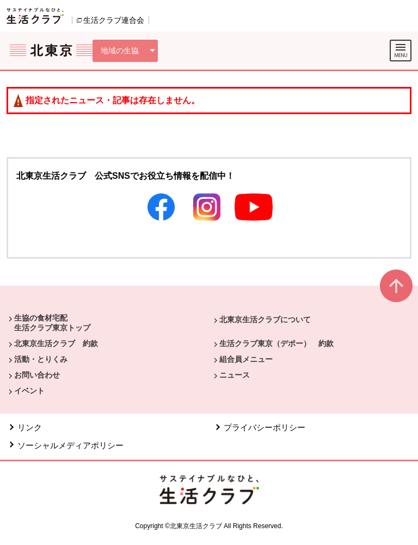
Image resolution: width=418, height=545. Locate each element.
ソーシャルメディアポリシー (70, 445)
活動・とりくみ (40, 359)
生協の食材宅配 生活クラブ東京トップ (52, 323)
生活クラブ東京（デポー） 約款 (276, 343)
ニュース (234, 375)
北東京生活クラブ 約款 (56, 343)
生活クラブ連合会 (113, 20)
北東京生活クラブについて (265, 319)
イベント (29, 390)
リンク (29, 427)
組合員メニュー (246, 359)
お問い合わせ (37, 375)
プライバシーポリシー (264, 427)
